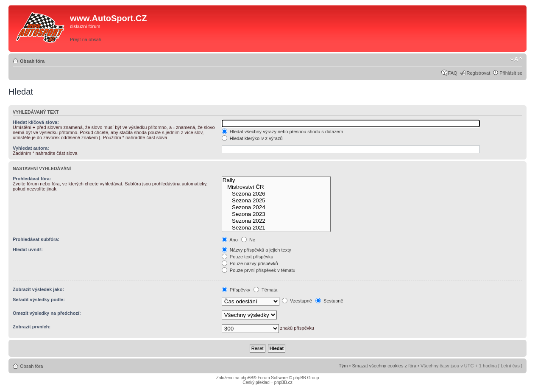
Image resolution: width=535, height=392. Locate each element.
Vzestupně (297, 300)
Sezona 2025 (276, 200)
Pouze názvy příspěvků (250, 263)
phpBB (246, 377)
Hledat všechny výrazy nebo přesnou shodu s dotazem (282, 131)
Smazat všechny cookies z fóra (384, 365)
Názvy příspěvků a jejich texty (256, 249)
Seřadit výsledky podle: (39, 299)
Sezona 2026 (276, 193)
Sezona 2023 (276, 214)
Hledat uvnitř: (28, 249)
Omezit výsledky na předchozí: (47, 313)
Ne (248, 239)
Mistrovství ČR (276, 187)
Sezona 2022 (276, 221)
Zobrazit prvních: (31, 326)
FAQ (452, 73)
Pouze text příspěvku (247, 256)
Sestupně (329, 300)
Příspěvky (236, 289)
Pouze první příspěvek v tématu (258, 270)
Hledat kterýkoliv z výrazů (252, 138)
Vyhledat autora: (31, 148)
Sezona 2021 (276, 227)
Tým (343, 365)
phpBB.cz (283, 382)
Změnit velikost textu (516, 59)
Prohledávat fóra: (32, 178)
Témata (265, 289)
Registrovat (478, 73)
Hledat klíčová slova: (36, 122)
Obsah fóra (32, 61)
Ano (230, 239)
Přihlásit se (510, 73)
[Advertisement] (404, 28)
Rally (276, 180)
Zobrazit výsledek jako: (38, 289)
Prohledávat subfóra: (36, 239)
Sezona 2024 (276, 207)
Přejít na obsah (85, 39)
